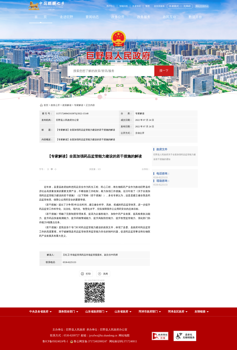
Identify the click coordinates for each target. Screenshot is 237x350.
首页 (46, 105)
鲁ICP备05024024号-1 (55, 341)
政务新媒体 (159, 6)
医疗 (106, 79)
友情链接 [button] (200, 311)
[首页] (41, 17)
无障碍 (187, 6)
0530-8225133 (160, 177)
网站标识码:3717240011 (123, 341)
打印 (88, 274)
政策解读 (66, 105)
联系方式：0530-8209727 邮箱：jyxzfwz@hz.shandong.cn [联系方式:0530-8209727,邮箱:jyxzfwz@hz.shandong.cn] (84, 335)
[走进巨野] (66, 17)
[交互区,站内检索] (118, 71)
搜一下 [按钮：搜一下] (164, 70)
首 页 (40, 17)
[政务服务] (144, 17)
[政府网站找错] (160, 335)
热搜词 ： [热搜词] (80, 79)
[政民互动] (169, 17)
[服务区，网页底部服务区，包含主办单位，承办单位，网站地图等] (118, 333)
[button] (38, 311)
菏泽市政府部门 (148, 311)
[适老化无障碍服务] (185, 336)
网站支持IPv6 (202, 6)
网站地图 (124, 335)
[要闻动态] (92, 17)
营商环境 (131, 79)
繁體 (147, 6)
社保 (95, 79)
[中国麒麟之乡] (46, 6)
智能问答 (123, 6)
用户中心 (110, 6)
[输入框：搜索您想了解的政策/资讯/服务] (110, 71)
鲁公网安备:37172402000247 (89, 341)
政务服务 (143, 17)
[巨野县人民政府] (118, 54)
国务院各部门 (67, 311)
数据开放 (195, 17)
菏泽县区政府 (176, 311)
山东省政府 (121, 311)
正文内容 (90, 105)
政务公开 (118, 17)
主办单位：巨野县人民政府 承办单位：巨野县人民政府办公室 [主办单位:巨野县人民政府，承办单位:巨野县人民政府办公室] (89, 329)
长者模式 (174, 6)
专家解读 (78, 105)
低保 (117, 79)
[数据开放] (195, 17)
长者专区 (136, 6)
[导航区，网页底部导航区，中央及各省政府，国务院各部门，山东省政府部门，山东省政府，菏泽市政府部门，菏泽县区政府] (118, 311)
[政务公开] (118, 17)
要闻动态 (92, 17)
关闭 (105, 274)
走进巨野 (66, 17)
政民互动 (169, 17)
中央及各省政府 (38, 311)
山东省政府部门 (94, 311)
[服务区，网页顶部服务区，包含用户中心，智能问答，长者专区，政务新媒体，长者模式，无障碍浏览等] (156, 6)
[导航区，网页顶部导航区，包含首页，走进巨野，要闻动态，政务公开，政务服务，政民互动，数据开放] (118, 17)
